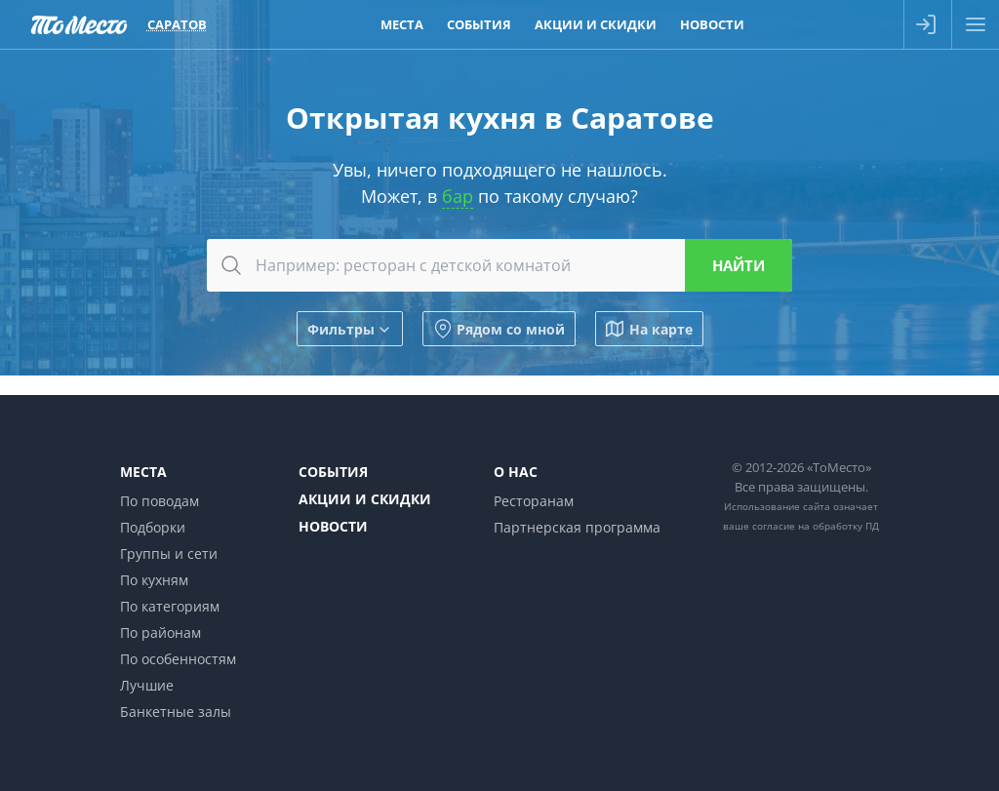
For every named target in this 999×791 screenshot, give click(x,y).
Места (143, 471)
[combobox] (499, 265)
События (333, 471)
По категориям (170, 606)
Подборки (152, 527)
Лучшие (147, 685)
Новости (333, 526)
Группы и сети (169, 553)
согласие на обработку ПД (815, 526)
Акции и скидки (365, 499)
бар (457, 196)
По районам (160, 632)
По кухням (154, 580)
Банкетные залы (175, 711)
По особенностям (178, 659)
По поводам (159, 501)
